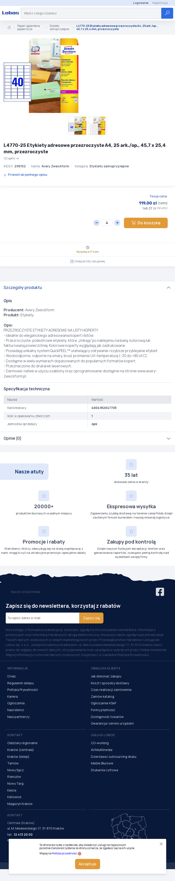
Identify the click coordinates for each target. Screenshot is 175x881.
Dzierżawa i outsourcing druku (113, 756)
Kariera (12, 696)
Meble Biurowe (102, 763)
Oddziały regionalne (22, 743)
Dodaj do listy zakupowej (87, 261)
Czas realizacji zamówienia (111, 689)
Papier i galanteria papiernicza (28, 27)
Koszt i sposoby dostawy (110, 683)
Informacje (17, 668)
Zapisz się (91, 618)
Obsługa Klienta (105, 668)
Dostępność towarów (107, 717)
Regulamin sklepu (20, 683)
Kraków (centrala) (20, 750)
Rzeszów (14, 776)
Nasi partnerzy (18, 717)
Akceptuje (87, 863)
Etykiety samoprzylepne (59, 27)
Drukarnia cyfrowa (104, 770)
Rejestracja (160, 3)
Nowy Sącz (15, 770)
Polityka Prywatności (22, 689)
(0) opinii (11, 158)
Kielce (11, 790)
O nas (11, 676)
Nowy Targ (15, 783)
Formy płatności (103, 710)
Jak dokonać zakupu (106, 676)
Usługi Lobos (103, 735)
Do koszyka (145, 222)
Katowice (14, 797)
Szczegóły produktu (23, 287)
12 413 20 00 (23, 834)
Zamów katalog (102, 696)
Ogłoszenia (16, 703)
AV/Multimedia (101, 750)
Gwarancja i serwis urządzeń (112, 723)
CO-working (100, 743)
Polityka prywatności (64, 853)
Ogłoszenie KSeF (103, 703)
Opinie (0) (12, 438)
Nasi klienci (15, 710)
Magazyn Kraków (20, 804)
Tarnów (13, 763)
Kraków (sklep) (18, 756)
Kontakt (15, 735)
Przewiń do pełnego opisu (25, 174)
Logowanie (140, 3)
